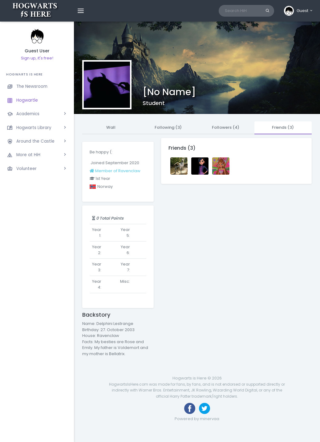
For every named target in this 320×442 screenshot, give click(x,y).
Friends (283, 127)
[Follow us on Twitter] (204, 408)
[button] (298, 11)
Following (168, 127)
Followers (225, 127)
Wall (110, 127)
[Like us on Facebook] (189, 408)
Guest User (37, 51)
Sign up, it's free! (37, 58)
